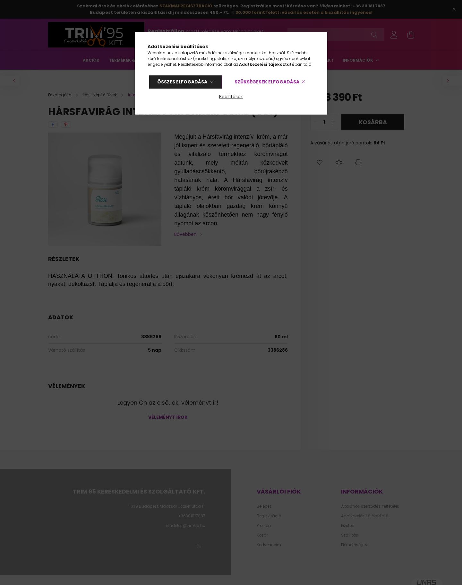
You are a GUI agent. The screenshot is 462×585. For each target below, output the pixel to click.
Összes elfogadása (182, 82)
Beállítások (231, 96)
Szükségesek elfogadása (267, 82)
